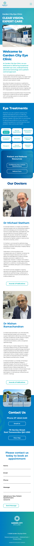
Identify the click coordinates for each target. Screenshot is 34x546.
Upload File (6, 499)
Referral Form (24, 537)
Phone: (5, 480)
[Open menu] (31, 4)
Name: (5, 466)
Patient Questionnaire (11, 537)
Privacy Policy (17, 539)
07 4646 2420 (20, 418)
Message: (6, 487)
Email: (5, 473)
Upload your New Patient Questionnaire (12, 497)
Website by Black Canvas (17, 542)
